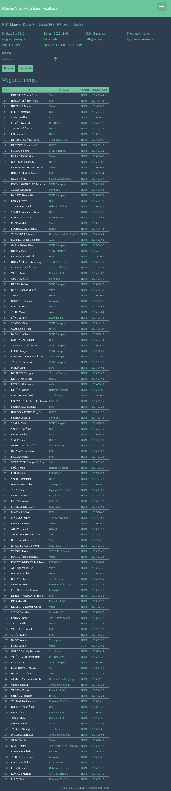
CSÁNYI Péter (19, 584)
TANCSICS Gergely (22, 729)
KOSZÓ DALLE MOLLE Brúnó (29, 401)
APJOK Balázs (19, 623)
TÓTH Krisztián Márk (23, 757)
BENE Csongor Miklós (23, 289)
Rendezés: (23, 56)
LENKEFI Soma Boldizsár (25, 239)
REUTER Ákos (19, 501)
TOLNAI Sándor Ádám (24, 701)
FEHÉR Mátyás (19, 351)
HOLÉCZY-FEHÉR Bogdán (26, 412)
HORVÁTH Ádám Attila (24, 100)
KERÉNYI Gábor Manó (24, 145)
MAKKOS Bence (20, 517)
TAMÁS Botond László (24, 345)
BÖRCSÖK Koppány (22, 161)
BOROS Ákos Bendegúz (24, 556)
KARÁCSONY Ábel (22, 156)
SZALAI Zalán (19, 423)
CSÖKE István (19, 723)
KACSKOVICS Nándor (24, 668)
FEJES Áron (17, 662)
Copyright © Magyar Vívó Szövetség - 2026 (85, 787)
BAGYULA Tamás (21, 334)
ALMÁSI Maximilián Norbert (27, 679)
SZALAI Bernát (19, 495)
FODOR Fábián (19, 768)
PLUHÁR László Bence (24, 228)
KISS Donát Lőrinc (21, 378)
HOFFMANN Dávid (22, 484)
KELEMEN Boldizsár (23, 256)
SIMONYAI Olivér (21, 206)
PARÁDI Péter (19, 200)
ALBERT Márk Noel (22, 567)
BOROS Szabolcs (20, 762)
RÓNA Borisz (18, 306)
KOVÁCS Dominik (21, 217)
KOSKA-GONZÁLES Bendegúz (29, 184)
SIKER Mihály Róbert (23, 506)
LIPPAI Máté (18, 473)
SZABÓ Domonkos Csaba (25, 212)
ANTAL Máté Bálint (22, 128)
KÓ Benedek (18, 134)
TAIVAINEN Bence (22, 362)
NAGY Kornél (19, 178)
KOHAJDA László (21, 751)
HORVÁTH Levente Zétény (26, 262)
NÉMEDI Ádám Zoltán (23, 445)
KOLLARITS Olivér (22, 395)
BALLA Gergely (20, 456)
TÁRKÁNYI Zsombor (23, 234)
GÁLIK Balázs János (22, 245)
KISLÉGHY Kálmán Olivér (26, 606)
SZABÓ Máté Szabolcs (23, 406)
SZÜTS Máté (18, 467)
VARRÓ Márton (20, 551)
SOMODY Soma (20, 150)
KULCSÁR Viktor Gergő (24, 95)
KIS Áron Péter (19, 434)
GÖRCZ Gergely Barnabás (25, 651)
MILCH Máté (18, 779)
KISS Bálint (17, 712)
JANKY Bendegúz (21, 189)
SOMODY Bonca (20, 323)
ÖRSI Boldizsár (19, 684)
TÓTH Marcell (19, 312)
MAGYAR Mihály (21, 512)
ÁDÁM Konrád (19, 529)
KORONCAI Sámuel (22, 339)
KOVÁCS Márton (21, 773)
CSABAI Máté (19, 223)
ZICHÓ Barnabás (20, 612)
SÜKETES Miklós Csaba (24, 267)
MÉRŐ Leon (18, 367)
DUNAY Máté (18, 250)
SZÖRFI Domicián (21, 478)
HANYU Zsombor (21, 673)
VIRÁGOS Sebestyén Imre (25, 656)
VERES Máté (18, 273)
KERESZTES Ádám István (25, 139)
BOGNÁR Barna (20, 579)
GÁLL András (18, 745)
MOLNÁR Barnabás (22, 734)
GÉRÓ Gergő (18, 740)
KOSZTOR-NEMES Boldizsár (27, 562)
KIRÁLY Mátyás (20, 389)
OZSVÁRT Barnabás (22, 451)
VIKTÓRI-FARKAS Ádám (26, 534)
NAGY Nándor (19, 640)
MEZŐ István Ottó (21, 123)
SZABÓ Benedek (20, 417)
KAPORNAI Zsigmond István (27, 167)
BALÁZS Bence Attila (23, 195)
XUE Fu (15, 295)
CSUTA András (19, 278)
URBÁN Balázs (19, 284)
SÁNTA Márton (19, 317)
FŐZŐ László (18, 645)
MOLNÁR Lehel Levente (25, 590)
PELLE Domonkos (21, 111)
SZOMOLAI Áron (21, 428)
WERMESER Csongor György (28, 462)
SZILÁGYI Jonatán (21, 695)
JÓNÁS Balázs (19, 718)
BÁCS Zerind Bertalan (23, 540)
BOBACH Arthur (20, 573)
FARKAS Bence (20, 617)
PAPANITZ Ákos (20, 523)
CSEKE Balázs (19, 117)
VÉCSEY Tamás (20, 690)
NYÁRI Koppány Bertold (25, 545)
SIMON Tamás (19, 440)
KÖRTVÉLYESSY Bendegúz (27, 356)
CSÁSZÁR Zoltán (21, 328)
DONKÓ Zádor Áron (22, 706)
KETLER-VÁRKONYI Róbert (28, 595)
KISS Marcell (18, 601)
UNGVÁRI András (21, 301)
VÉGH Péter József (21, 629)
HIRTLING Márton (21, 106)
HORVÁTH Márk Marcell (25, 173)
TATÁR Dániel (19, 634)
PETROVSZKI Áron (22, 384)
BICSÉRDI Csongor (22, 373)
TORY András (18, 490)
